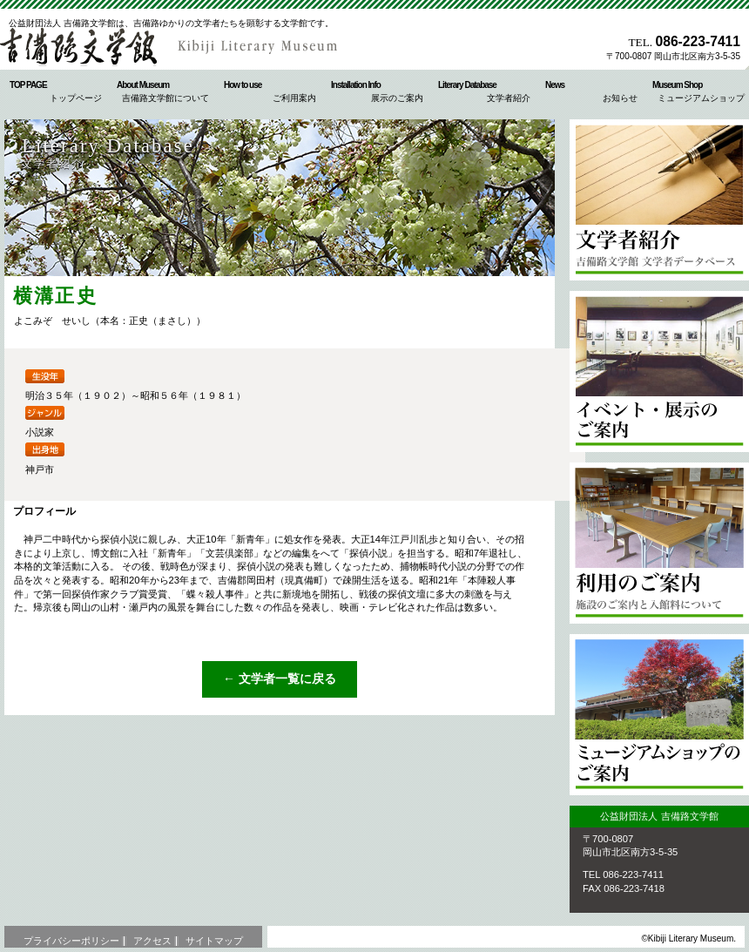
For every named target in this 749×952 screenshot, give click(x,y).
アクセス (152, 940)
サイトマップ (214, 940)
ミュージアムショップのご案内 (659, 714)
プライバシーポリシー (71, 940)
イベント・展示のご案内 (659, 371)
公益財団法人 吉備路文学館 (174, 47)
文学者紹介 (659, 199)
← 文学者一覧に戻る (279, 678)
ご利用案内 (659, 543)
